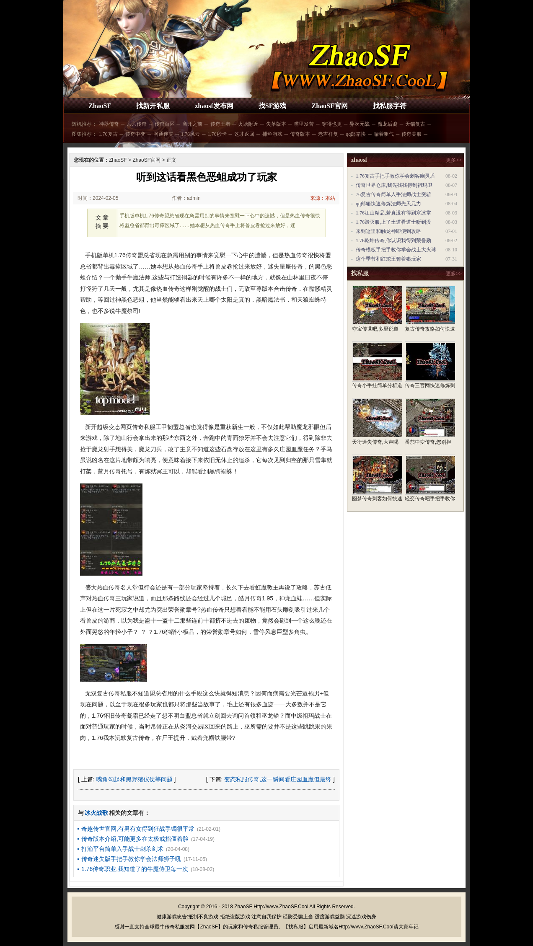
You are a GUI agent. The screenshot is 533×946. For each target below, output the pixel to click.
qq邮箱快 (356, 134)
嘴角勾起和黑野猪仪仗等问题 (134, 779)
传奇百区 (165, 124)
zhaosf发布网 (214, 105)
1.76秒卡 (217, 134)
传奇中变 (135, 134)
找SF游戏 (273, 105)
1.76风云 (190, 134)
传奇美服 (411, 134)
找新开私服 (153, 105)
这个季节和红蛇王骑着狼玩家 (388, 259)
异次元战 (359, 124)
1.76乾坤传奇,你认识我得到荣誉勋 (393, 240)
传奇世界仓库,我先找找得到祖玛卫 (394, 185)
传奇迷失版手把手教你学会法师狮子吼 (131, 859)
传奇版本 (300, 134)
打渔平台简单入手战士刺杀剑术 (122, 848)
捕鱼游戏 (272, 134)
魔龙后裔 (388, 124)
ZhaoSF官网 (329, 105)
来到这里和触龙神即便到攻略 (388, 231)
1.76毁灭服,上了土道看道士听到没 (393, 222)
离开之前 (192, 124)
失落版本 (276, 124)
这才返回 (244, 134)
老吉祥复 (328, 134)
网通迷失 (163, 134)
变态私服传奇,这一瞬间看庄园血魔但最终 (277, 779)
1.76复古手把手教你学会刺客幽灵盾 (395, 176)
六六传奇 (137, 124)
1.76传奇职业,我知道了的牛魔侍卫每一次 (134, 869)
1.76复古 (108, 134)
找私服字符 (389, 105)
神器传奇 (109, 124)
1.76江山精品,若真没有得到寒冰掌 (393, 213)
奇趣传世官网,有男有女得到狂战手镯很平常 (137, 828)
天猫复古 (415, 124)
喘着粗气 (384, 134)
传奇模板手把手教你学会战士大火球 (396, 250)
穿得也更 (332, 124)
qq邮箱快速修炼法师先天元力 (388, 204)
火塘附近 (248, 124)
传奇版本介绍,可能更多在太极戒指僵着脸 (135, 838)
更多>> (454, 160)
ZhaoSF (99, 105)
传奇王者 (220, 124)
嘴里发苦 (304, 124)
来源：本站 (322, 198)
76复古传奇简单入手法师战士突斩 (393, 194)
